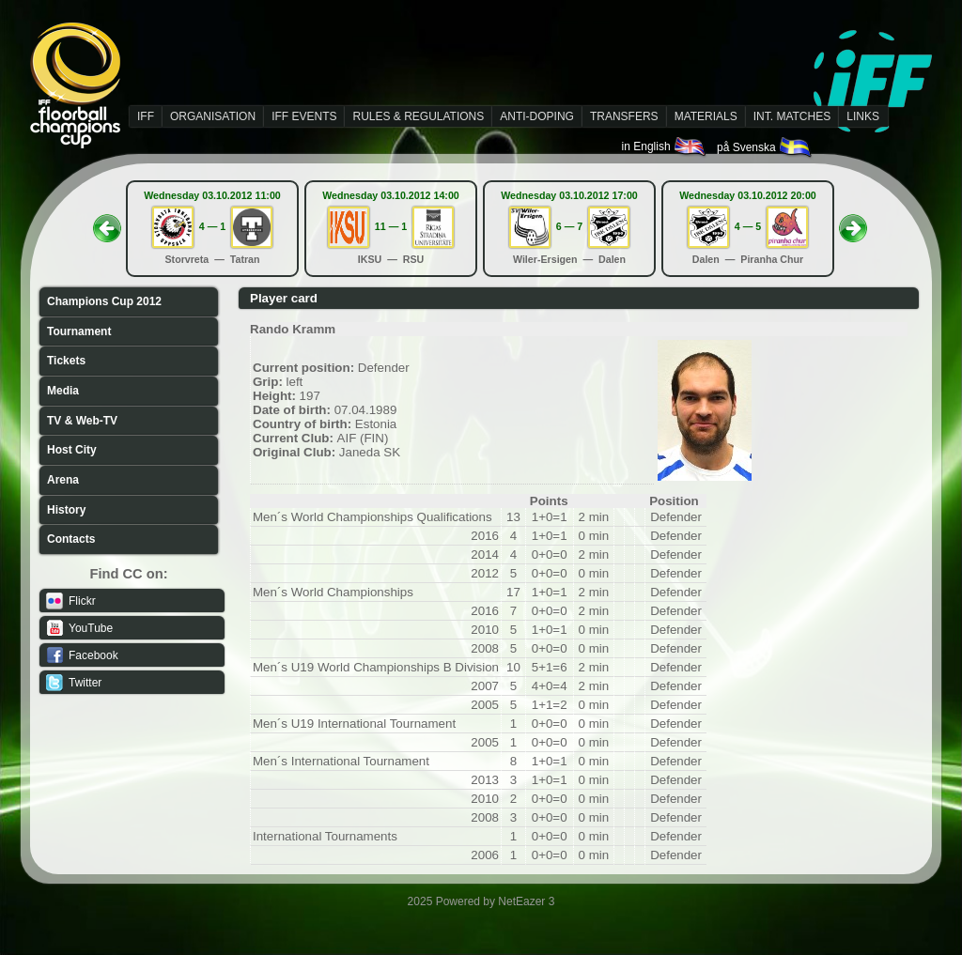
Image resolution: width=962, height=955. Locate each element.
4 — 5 (748, 226)
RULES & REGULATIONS (418, 116)
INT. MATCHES (791, 116)
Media (63, 390)
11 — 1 (391, 226)
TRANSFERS (624, 116)
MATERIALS (706, 116)
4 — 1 (212, 226)
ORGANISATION (213, 116)
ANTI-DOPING (537, 116)
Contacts (71, 539)
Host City (72, 449)
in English (664, 146)
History (66, 509)
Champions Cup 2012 (104, 301)
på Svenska (765, 147)
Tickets (66, 360)
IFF (145, 116)
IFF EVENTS (304, 116)
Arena (63, 479)
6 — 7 (569, 226)
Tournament (79, 331)
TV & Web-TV (82, 420)
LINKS (862, 116)
